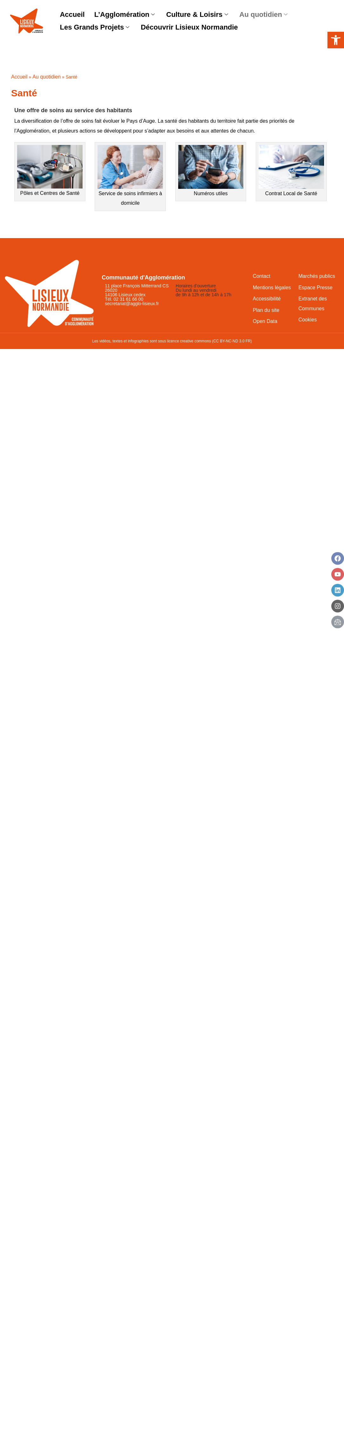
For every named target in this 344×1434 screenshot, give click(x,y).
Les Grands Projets (94, 27)
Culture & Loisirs (197, 15)
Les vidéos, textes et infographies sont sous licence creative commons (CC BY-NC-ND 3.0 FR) (172, 341)
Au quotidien (263, 15)
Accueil (72, 14)
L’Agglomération (124, 15)
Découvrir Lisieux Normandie (189, 27)
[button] (335, 40)
